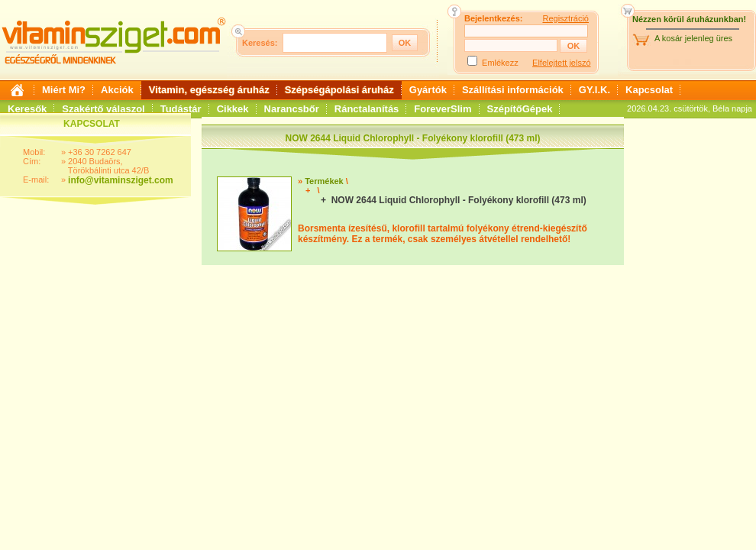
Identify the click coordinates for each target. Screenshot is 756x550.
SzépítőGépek (520, 109)
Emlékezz (500, 62)
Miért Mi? (64, 89)
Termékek (324, 181)
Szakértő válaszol (103, 109)
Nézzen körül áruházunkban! (689, 19)
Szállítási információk (513, 89)
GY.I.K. (594, 89)
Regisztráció (565, 18)
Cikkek (233, 109)
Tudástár (181, 109)
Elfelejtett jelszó (561, 62)
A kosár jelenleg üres (693, 38)
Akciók (117, 89)
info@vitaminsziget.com (120, 180)
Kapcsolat (649, 89)
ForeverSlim (442, 109)
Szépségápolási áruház (339, 89)
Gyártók (428, 89)
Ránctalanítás (366, 109)
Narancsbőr (291, 109)
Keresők (27, 109)
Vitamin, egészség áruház (209, 89)
